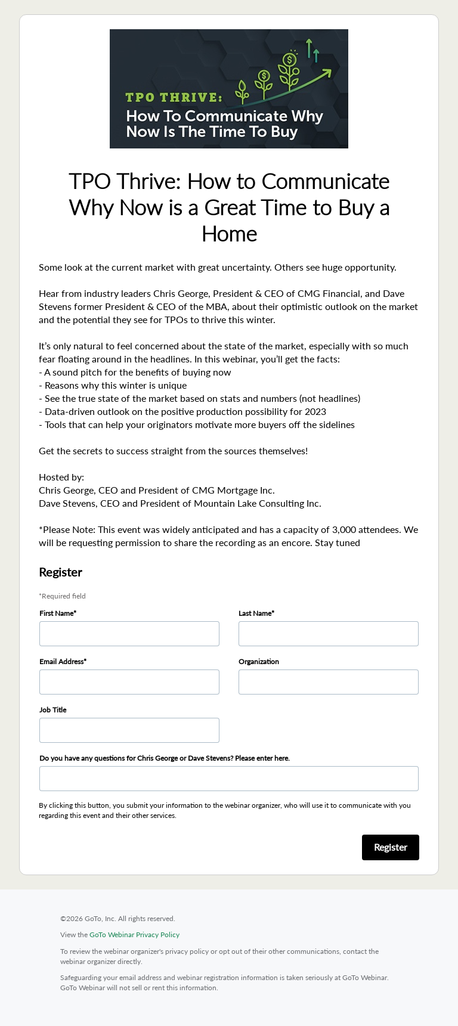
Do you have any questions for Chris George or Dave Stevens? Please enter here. (164, 758)
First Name (56, 613)
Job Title (52, 709)
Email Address (61, 661)
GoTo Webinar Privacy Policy (134, 934)
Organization (259, 661)
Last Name (255, 613)
